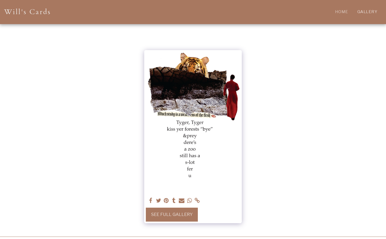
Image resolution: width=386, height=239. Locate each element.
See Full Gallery (172, 214)
